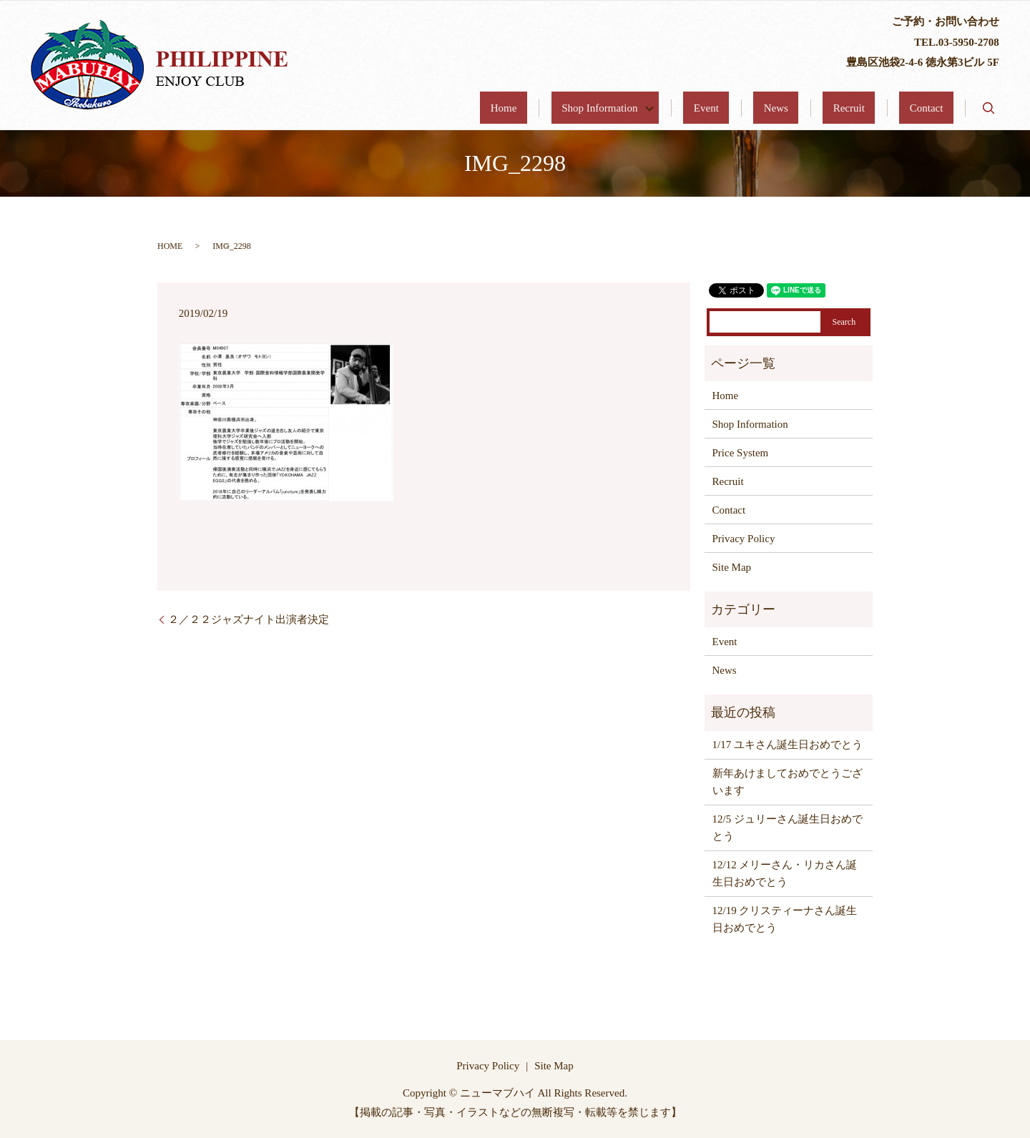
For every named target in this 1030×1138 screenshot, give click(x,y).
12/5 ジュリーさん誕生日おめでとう (787, 827)
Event (778, 108)
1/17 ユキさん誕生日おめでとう (787, 744)
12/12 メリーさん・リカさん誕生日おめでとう (785, 873)
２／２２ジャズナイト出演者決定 (248, 619)
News (827, 108)
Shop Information (687, 108)
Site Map (732, 567)
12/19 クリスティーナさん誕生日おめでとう (785, 919)
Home (607, 108)
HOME (169, 246)
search (988, 108)
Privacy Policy (743, 538)
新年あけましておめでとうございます (787, 781)
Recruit (880, 108)
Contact (936, 108)
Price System (740, 452)
